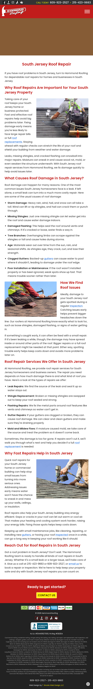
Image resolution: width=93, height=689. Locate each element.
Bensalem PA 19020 (67, 670)
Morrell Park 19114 (33, 674)
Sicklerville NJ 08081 (52, 658)
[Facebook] (4, 2)
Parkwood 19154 (56, 674)
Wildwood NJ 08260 (25, 664)
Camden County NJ (77, 640)
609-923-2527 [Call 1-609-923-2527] (59, 2)
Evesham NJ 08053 (34, 648)
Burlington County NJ (63, 640)
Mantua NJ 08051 (42, 652)
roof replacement (68, 638)
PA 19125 (83, 670)
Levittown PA (22, 672)
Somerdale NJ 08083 (66, 658)
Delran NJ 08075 (27, 646)
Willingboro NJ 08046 (72, 664)
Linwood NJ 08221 (73, 650)
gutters (48, 258)
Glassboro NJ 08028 (47, 648)
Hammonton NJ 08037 (35, 650)
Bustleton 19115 (58, 672)
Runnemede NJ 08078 (79, 656)
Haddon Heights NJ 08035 (76, 648)
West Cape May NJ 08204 (61, 662)
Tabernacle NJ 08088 (28, 660)
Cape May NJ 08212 (67, 644)
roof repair (59, 638)
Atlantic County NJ (50, 640)
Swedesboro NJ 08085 (14, 660)
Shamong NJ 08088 (39, 658)
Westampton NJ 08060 (77, 662)
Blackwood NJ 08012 (27, 644)
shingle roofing (35, 638)
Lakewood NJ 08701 (61, 650)
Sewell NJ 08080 (27, 658)
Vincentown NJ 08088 (15, 662)
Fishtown (77, 670)
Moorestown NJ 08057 (31, 654)
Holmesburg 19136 (81, 672)
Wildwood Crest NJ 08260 (40, 664)
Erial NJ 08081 (12, 648)
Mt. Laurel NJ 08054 (76, 654)
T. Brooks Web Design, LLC (53, 685)
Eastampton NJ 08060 (70, 646)
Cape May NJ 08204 (54, 644)
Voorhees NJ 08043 (29, 662)
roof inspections (80, 638)
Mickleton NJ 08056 (16, 654)
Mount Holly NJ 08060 (62, 654)
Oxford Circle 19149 (45, 674)
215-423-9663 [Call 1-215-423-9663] (81, 2)
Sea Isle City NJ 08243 (14, 658)
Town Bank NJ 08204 (42, 660)
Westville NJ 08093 (12, 664)
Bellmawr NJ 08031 (81, 642)
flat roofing (44, 638)
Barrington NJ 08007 (67, 642)
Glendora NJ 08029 (61, 648)
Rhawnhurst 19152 (67, 674)
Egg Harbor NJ (82, 646)
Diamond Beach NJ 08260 (53, 646)
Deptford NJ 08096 (39, 646)
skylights (18, 640)
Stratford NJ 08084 (80, 658)
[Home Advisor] (21, 2)
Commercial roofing (11, 638)
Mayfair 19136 (23, 674)
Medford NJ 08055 (82, 652)
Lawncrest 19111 (14, 674)
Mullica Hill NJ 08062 (13, 656)
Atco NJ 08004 (42, 642)
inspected (62, 534)
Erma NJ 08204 (22, 648)
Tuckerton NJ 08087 (56, 660)
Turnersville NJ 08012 (69, 660)
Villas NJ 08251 (81, 660)
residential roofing (24, 638)
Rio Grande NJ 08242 (53, 656)
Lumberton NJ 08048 (30, 652)
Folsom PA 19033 (11, 672)
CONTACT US (46, 595)
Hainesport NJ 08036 (20, 650)
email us (74, 563)
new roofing (52, 638)
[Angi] (17, 2)
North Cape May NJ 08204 (28, 656)
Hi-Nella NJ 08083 (49, 650)
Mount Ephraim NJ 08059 (46, 654)
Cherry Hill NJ (78, 644)
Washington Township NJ (44, 662)
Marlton (67, 652)
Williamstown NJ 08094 (57, 664)
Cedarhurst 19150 (69, 672)
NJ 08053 (73, 652)
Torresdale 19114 (78, 674)
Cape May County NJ (12, 642)
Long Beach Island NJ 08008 (14, 652)
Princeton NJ (42, 656)
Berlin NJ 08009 (15, 644)
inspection (76, 306)
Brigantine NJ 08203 (40, 644)
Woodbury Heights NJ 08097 (46, 666)
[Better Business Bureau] (8, 2)
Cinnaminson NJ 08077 (13, 646)
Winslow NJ (83, 664)
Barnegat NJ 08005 (54, 642)
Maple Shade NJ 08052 (56, 652)
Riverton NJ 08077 (66, 656)
